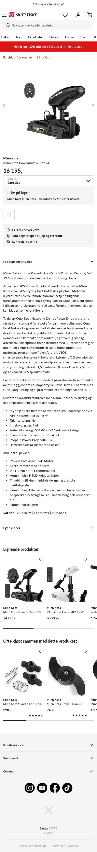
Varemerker (25, 57)
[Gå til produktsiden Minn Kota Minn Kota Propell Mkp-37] (67, 676)
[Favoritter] (65, 15)
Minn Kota (44, 57)
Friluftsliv (35, 37)
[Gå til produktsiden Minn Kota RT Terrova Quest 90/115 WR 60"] (67, 584)
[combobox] (46, 25)
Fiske (5, 37)
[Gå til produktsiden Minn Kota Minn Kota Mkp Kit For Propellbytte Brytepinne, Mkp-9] (23, 676)
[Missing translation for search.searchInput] (6, 25)
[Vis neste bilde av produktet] (93, 105)
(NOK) (48, 828)
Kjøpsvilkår (57, 845)
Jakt (18, 37)
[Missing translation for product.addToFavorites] (9, 214)
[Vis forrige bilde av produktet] (4, 105)
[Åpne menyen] (4, 15)
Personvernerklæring (32, 845)
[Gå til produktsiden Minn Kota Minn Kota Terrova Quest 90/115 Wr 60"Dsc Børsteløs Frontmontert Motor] (23, 584)
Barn (83, 37)
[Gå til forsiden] (23, 14)
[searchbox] (50, 25)
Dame (69, 37)
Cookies (73, 845)
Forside (8, 57)
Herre (54, 37)
